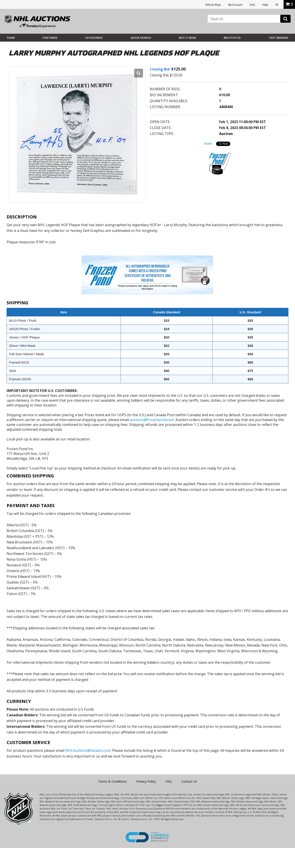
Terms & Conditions (112, 781)
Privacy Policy (146, 781)
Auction (226, 133)
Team (11, 38)
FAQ (252, 5)
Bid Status (232, 38)
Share (208, 143)
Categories (94, 38)
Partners (50, 38)
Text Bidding (278, 38)
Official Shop (213, 5)
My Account (235, 5)
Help (265, 5)
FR (276, 5)
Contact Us (189, 781)
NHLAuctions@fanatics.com (88, 750)
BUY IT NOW (187, 38)
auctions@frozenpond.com (152, 419)
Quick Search (141, 38)
